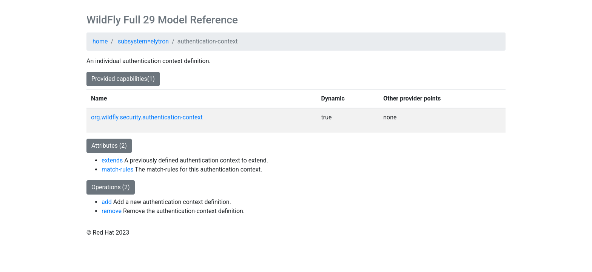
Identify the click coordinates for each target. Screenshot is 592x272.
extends (112, 160)
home (100, 41)
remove (112, 211)
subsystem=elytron (143, 41)
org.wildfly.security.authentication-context (147, 117)
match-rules (117, 169)
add (107, 202)
